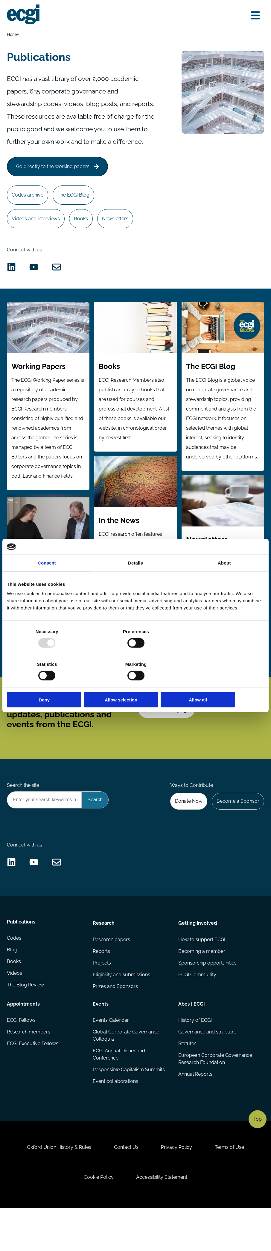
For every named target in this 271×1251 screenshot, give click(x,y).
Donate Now (187, 830)
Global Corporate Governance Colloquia (126, 1071)
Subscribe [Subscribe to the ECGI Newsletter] (167, 735)
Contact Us (125, 1187)
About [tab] (224, 579)
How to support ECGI (201, 974)
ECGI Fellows (21, 1055)
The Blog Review (25, 1022)
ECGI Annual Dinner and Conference (119, 1090)
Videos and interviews (36, 236)
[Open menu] (254, 16)
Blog (12, 986)
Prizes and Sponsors (115, 1022)
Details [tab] (135, 579)
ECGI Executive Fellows (33, 1079)
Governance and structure (207, 1067)
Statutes (187, 1079)
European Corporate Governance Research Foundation (215, 1095)
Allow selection (135, 683)
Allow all (222, 683)
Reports (101, 986)
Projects (102, 998)
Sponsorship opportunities (207, 998)
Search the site (23, 814)
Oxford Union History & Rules (57, 1187)
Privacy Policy (177, 1187)
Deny (48, 683)
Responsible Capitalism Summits (129, 1106)
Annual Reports (195, 1110)
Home (13, 34)
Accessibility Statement (162, 1218)
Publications (21, 957)
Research (104, 957)
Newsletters (117, 236)
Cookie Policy (98, 1218)
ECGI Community (197, 1010)
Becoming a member (201, 986)
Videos (14, 1010)
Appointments (23, 1039)
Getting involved (197, 957)
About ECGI (191, 1039)
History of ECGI (195, 1055)
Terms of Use (231, 1187)
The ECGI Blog (75, 211)
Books (82, 236)
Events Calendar (111, 1055)
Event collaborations (115, 1118)
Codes (14, 974)
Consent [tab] (47, 579)
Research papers (111, 974)
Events (101, 1039)
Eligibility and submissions (121, 1010)
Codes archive (28, 211)
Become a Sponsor (237, 830)
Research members (29, 1067)
